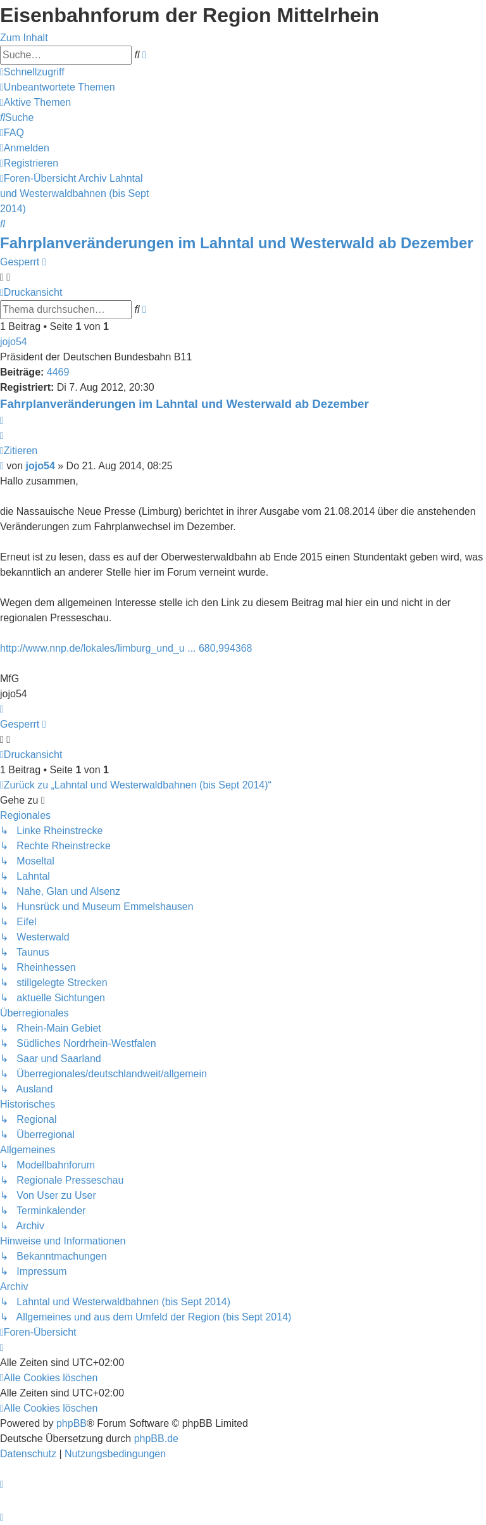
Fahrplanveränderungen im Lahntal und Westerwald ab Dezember (236, 242)
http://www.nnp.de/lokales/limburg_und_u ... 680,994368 (126, 648)
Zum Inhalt (24, 37)
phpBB (71, 1423)
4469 (58, 372)
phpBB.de (156, 1438)
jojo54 (13, 341)
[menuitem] (57, 87)
